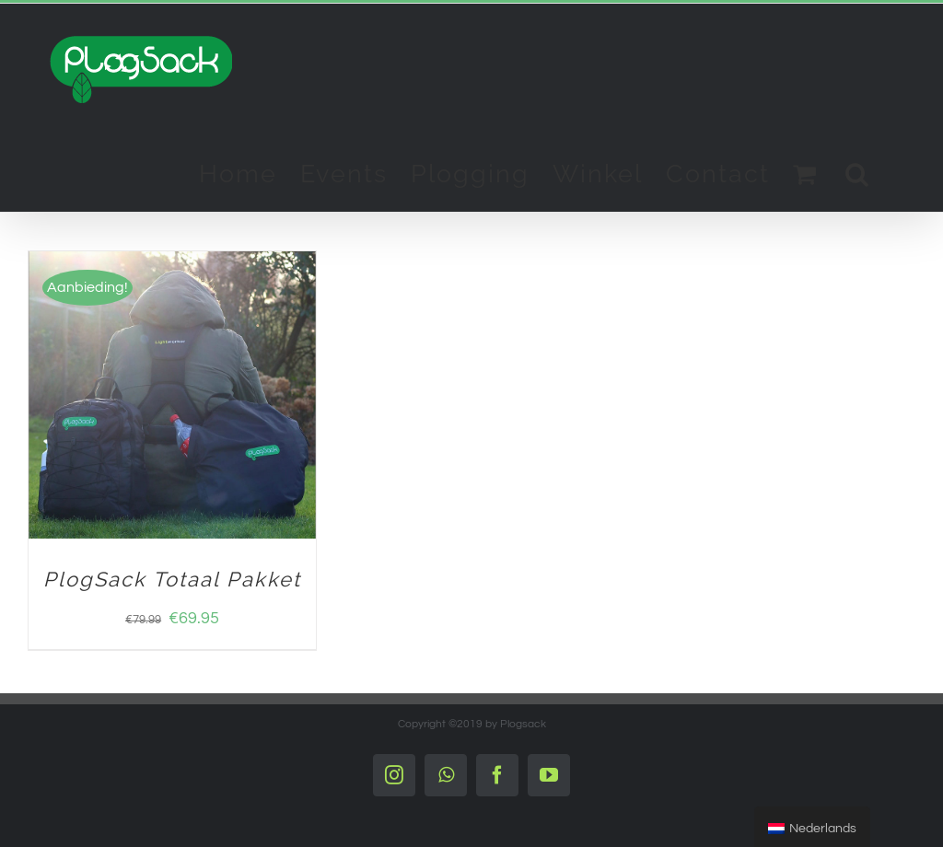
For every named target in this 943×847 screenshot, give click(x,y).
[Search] (857, 173)
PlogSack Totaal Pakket (172, 579)
